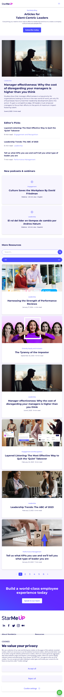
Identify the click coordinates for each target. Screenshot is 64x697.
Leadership (8, 80)
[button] (59, 4)
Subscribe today (32, 30)
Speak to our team (32, 601)
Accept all (32, 668)
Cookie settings (32, 688)
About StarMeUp (9, 634)
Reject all (32, 678)
